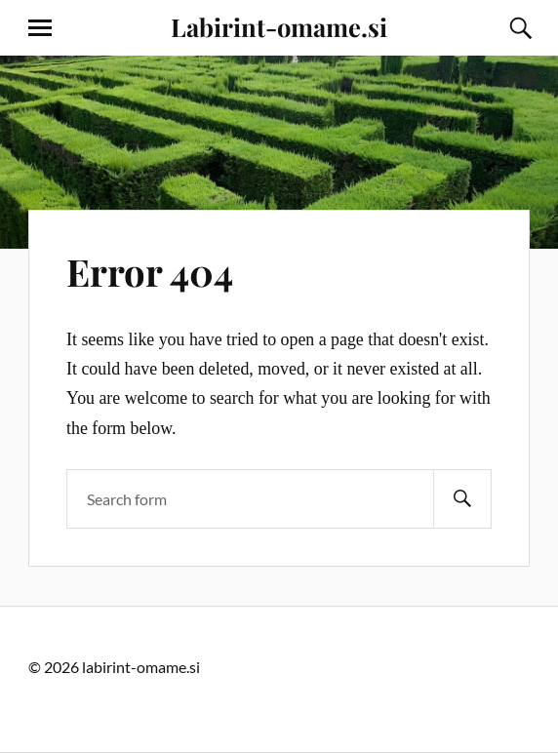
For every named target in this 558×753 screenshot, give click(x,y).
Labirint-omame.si (279, 26)
